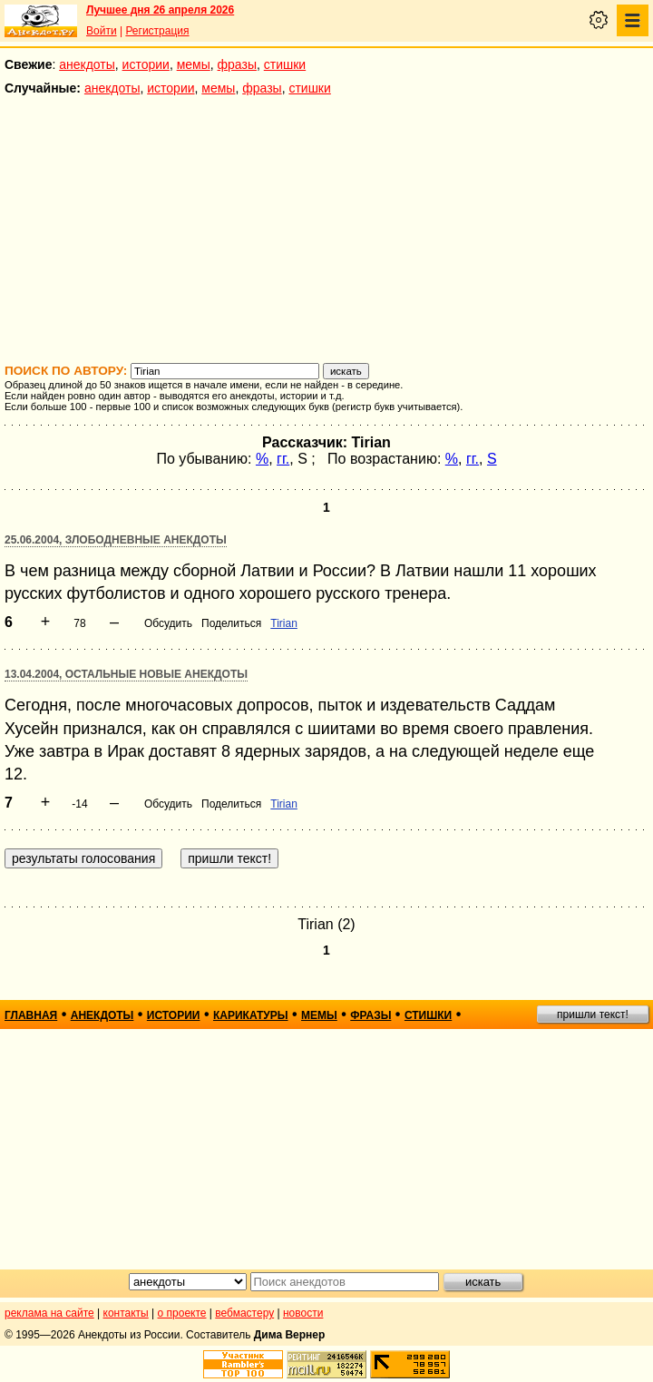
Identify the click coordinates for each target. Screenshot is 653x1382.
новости (303, 1313)
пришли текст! (593, 1014)
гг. (283, 458)
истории (146, 64)
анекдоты (87, 64)
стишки (285, 64)
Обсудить (168, 623)
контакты (126, 1313)
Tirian (283, 623)
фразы (237, 64)
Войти (101, 31)
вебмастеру (244, 1313)
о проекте (182, 1313)
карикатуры (250, 1015)
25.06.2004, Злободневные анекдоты (116, 540)
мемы (193, 64)
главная (31, 1015)
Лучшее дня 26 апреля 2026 (160, 10)
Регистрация (157, 31)
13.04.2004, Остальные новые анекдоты (126, 674)
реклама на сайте (49, 1313)
